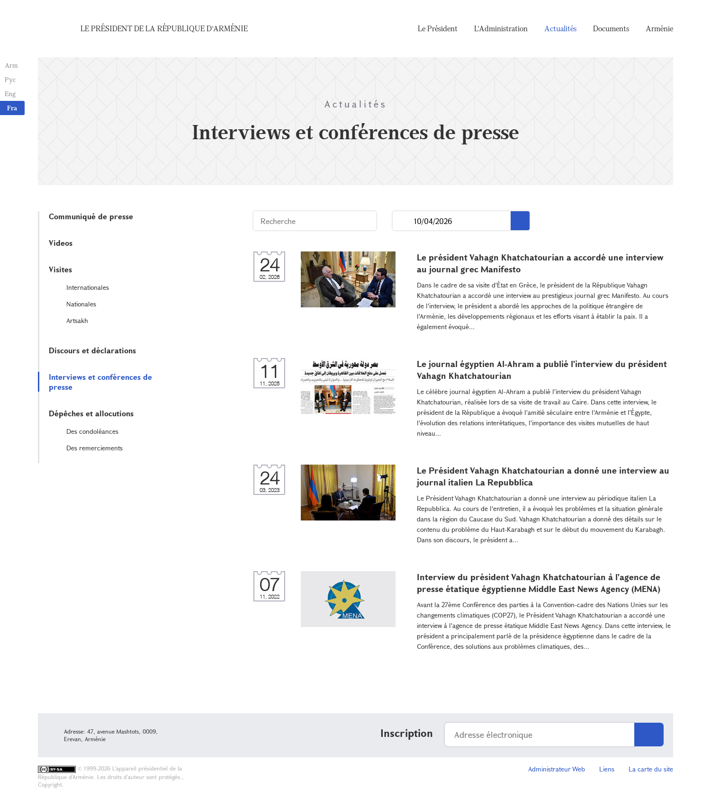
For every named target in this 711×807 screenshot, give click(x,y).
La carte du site (651, 768)
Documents (611, 28)
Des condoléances (92, 431)
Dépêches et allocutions (91, 413)
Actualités (560, 28)
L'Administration (501, 28)
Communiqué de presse (91, 216)
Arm (11, 65)
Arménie (659, 28)
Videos (60, 243)
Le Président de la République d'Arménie (164, 28)
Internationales (87, 287)
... (403, 221)
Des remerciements (94, 447)
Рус (10, 79)
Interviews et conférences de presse (100, 382)
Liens (606, 768)
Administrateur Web (556, 768)
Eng (10, 93)
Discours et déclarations (92, 350)
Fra (12, 107)
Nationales (81, 303)
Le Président (438, 28)
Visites (60, 269)
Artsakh (77, 320)
